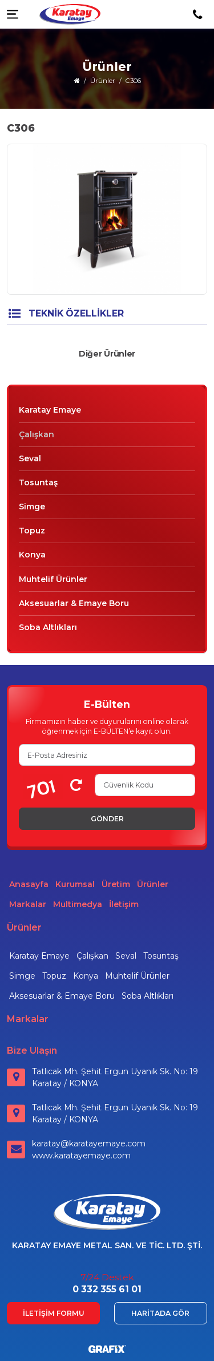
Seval (30, 458)
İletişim (124, 904)
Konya (32, 554)
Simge (32, 506)
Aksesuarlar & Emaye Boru (74, 603)
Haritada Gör (160, 1313)
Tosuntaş (38, 482)
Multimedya (77, 904)
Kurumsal (75, 884)
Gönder (107, 818)
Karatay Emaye (50, 410)
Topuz (32, 530)
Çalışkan (36, 434)
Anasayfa (29, 884)
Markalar (27, 904)
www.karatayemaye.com (81, 1155)
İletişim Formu (53, 1313)
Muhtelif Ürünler (53, 579)
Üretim (116, 884)
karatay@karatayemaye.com (89, 1143)
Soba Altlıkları (48, 627)
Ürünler (152, 884)
